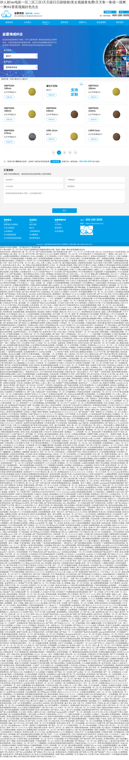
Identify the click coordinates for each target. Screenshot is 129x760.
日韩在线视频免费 (36, 608)
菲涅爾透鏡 (33, 237)
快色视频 (58, 448)
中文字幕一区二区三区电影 (109, 681)
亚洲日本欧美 (22, 296)
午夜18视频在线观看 (80, 632)
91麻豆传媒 (61, 677)
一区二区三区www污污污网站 (50, 363)
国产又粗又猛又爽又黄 (109, 356)
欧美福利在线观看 (73, 528)
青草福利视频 (51, 596)
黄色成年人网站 (50, 650)
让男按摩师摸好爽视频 (94, 405)
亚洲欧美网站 (109, 741)
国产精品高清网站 (70, 274)
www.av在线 (70, 494)
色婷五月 (12, 363)
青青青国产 (24, 405)
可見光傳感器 (9, 230)
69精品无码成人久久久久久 (86, 745)
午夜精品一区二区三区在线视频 (72, 325)
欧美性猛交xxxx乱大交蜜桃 (118, 285)
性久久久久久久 (74, 314)
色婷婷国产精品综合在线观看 (86, 634)
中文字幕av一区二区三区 (111, 574)
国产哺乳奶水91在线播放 (99, 283)
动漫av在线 (9, 603)
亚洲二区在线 (100, 579)
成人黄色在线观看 (51, 697)
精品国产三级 (83, 448)
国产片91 (113, 503)
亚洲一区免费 (62, 605)
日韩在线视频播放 (83, 525)
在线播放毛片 (29, 674)
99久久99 (58, 563)
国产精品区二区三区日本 (26, 387)
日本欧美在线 (84, 279)
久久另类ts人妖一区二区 (30, 336)
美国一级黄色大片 (98, 414)
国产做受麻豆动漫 (60, 254)
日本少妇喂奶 (109, 405)
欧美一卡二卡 (31, 472)
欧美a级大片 (15, 514)
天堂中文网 (87, 701)
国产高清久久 (5, 343)
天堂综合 (75, 352)
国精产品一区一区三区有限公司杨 (47, 585)
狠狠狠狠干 (57, 296)
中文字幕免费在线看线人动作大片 (115, 305)
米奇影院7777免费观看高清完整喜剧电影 (109, 545)
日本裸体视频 (79, 750)
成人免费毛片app (101, 743)
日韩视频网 (83, 612)
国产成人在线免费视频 (9, 714)
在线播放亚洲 (25, 274)
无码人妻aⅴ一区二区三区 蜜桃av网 (84, 276)
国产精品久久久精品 (101, 701)
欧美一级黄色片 (87, 330)
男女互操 (8, 679)
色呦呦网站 (64, 703)
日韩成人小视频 (30, 414)
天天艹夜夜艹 (94, 374)
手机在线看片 (109, 428)
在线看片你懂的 (69, 570)
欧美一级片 (53, 721)
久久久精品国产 (16, 659)
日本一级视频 (70, 499)
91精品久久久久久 (10, 481)
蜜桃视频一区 (33, 481)
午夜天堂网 (107, 265)
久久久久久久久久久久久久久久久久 (103, 623)
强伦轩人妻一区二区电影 (108, 610)
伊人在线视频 (55, 679)
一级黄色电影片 (108, 441)
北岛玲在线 (68, 379)
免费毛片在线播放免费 (72, 503)
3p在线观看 (51, 383)
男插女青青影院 (111, 456)
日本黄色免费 (49, 425)
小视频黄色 (109, 494)
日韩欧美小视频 (58, 690)
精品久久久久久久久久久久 (68, 694)
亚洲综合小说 (28, 757)
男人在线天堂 (6, 287)
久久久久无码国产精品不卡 (43, 274)
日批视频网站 (41, 570)
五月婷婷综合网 (45, 659)
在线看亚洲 (21, 327)
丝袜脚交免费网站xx (27, 563)
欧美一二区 (94, 472)
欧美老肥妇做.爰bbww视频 (98, 299)
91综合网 (8, 661)
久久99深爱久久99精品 (90, 717)
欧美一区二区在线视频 (76, 725)
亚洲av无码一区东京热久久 (91, 572)
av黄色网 (3, 416)
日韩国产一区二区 (75, 714)
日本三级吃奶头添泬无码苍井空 (84, 737)
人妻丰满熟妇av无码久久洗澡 (33, 276)
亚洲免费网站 (26, 705)
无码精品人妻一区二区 (69, 488)
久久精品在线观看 (112, 450)
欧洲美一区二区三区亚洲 (52, 292)
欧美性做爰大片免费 (16, 752)
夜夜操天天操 (18, 679)
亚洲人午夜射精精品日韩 (49, 327)
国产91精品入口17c (62, 625)
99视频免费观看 (69, 483)
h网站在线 (17, 503)
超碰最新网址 (88, 470)
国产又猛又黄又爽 (71, 481)
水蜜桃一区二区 (58, 472)
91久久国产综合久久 (97, 645)
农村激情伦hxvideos (70, 663)
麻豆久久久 (19, 508)
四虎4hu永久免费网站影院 (27, 732)
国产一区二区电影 (96, 594)
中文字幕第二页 (108, 410)
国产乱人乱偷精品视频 (104, 479)
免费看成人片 (121, 261)
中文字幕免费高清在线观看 (48, 670)
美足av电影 (59, 403)
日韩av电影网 (91, 661)
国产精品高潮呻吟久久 (42, 421)
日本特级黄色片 (7, 734)
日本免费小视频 (52, 634)
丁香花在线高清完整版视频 (71, 739)
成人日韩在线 (123, 539)
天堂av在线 (41, 390)
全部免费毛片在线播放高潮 (100, 381)
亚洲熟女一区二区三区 (36, 392)
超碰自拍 (26, 503)
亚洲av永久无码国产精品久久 (90, 488)
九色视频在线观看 (62, 668)
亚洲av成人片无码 (77, 661)
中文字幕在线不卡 (86, 256)
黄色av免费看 (5, 279)
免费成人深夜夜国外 (67, 359)
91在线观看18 (98, 350)
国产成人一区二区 (62, 661)
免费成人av (89, 390)
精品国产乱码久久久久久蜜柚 (26, 372)
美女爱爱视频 (97, 674)
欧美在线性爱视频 (23, 299)
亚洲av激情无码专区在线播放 (81, 281)
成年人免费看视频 (24, 688)
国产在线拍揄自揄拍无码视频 (96, 443)
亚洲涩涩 (19, 425)
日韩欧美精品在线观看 (39, 287)
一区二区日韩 (62, 383)
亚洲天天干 (4, 261)
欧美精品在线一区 (15, 490)
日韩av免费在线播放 (32, 279)
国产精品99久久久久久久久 (49, 599)
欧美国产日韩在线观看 (45, 563)
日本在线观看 (10, 634)
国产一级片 (4, 345)
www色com (121, 385)
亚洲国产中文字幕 (26, 585)
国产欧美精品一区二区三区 (45, 636)
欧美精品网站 (121, 341)
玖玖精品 (29, 456)
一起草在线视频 (97, 421)
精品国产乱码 (66, 476)
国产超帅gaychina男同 (110, 361)
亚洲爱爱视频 (5, 703)
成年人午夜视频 (38, 459)
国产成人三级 (89, 614)
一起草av (102, 532)
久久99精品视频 (100, 556)
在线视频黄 (23, 352)
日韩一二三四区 (64, 603)
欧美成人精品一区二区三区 (80, 648)
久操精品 (104, 688)
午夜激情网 (37, 272)
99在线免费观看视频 (88, 307)
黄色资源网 (37, 512)
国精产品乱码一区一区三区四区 (24, 321)
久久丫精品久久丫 (51, 608)
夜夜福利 (107, 350)
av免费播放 (16, 454)
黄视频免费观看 (86, 352)
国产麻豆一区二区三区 (90, 652)
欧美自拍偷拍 (34, 303)
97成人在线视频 (6, 628)
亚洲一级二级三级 (38, 299)
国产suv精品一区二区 (82, 674)
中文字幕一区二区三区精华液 (16, 556)
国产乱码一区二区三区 (117, 708)
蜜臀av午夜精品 (66, 561)
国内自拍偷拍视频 (116, 508)
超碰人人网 (105, 314)
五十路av (3, 590)
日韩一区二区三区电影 (9, 272)
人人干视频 (114, 552)
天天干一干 (62, 717)
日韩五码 (8, 692)
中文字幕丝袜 (13, 416)
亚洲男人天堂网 (103, 490)
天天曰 (46, 748)
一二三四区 (35, 410)
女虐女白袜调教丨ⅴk (47, 354)
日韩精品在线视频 (116, 481)
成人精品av (106, 730)
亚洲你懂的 (114, 352)
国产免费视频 (44, 739)
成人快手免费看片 (52, 708)
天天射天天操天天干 (116, 407)
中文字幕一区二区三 (89, 319)
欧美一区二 (32, 601)
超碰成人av (7, 739)
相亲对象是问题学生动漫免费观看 (111, 325)
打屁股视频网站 (110, 274)
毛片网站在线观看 (17, 319)
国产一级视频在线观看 (106, 261)
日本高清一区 (29, 401)
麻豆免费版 (4, 312)
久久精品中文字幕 (48, 594)
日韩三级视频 (122, 259)
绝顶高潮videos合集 (112, 452)
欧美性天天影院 (14, 294)
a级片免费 (48, 523)
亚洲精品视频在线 (104, 499)
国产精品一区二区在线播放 (116, 319)
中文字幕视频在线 (22, 654)
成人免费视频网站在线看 (93, 452)
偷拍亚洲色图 (86, 292)
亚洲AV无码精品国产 (99, 259)
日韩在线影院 (51, 281)
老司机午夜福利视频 (92, 341)
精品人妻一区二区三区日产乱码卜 (112, 672)
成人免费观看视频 (115, 359)
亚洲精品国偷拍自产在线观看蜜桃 (101, 668)
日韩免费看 (116, 512)
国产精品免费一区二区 (37, 483)
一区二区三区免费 (85, 554)
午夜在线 (71, 334)
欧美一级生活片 (58, 514)
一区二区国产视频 (82, 521)
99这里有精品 (120, 254)
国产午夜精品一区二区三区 (34, 528)
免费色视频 (20, 510)
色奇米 (59, 354)
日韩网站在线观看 (117, 661)
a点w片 (63, 327)
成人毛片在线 (24, 339)
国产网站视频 (80, 290)
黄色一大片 (53, 310)
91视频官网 (21, 392)
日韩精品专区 (27, 576)
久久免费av (64, 550)
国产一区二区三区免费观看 (89, 383)
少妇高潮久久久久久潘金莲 (14, 448)
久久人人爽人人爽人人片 (13, 750)
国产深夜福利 (95, 659)
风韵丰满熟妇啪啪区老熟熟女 (107, 312)
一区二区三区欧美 (77, 490)
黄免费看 (26, 432)
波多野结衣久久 (50, 401)
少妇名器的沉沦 (18, 570)
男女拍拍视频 (23, 307)
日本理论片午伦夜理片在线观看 (77, 365)
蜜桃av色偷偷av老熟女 (111, 710)
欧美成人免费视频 (117, 387)
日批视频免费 (11, 468)
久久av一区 (38, 656)
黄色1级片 (30, 450)
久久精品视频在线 (121, 390)
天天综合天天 (10, 581)
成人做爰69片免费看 (107, 385)
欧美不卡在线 (119, 434)
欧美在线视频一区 (64, 654)
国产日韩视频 (32, 681)
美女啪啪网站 (83, 692)
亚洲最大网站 (88, 559)
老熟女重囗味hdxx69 (37, 625)
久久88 (66, 563)
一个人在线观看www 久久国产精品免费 (23, 610)
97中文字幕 (109, 594)
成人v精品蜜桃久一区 (71, 505)
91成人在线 (119, 494)
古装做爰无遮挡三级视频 (71, 565)
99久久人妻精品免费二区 (42, 663)
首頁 (12, 79)
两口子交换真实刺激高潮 (86, 570)
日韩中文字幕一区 (33, 510)
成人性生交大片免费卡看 (96, 725)
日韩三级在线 (98, 332)
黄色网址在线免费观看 (70, 412)
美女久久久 (90, 650)
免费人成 (65, 470)
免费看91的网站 (25, 692)
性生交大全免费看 (96, 263)
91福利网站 (9, 445)
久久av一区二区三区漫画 (92, 636)
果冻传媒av (112, 327)
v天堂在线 (74, 668)
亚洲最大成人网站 (10, 759)
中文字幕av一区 (87, 270)
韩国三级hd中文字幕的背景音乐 (66, 307)
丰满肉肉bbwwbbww (109, 521)
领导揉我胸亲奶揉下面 (110, 423)
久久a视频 (86, 665)
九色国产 (36, 668)
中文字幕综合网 (46, 374)
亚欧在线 (56, 565)
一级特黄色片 (9, 299)
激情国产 (54, 532)
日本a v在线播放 (37, 259)
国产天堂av (118, 339)
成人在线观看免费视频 (17, 717)
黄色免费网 (62, 596)
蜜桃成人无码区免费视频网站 (28, 441)
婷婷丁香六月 (12, 730)
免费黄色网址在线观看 (118, 536)
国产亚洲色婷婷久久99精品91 (90, 576)
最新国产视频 (116, 490)
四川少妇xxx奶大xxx (70, 552)
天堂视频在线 (98, 399)
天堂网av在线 (32, 327)
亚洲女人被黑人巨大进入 (37, 714)
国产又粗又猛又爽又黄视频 (109, 663)
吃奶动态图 (106, 525)
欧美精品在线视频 (69, 554)
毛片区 (104, 270)
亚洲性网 (65, 623)
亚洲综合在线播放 (84, 350)
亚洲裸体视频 (105, 472)
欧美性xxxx (121, 654)
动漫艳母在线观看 (85, 265)
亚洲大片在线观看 (113, 628)
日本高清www (108, 254)
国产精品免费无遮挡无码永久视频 (34, 721)
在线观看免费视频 (86, 461)
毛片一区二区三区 (91, 685)
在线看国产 (114, 330)
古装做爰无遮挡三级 (100, 508)
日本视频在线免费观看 (22, 430)
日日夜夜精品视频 (17, 261)
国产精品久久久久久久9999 (76, 514)
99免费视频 (72, 423)
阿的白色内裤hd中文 (90, 454)
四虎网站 (24, 416)
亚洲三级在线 (34, 367)
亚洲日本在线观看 (114, 510)
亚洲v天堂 (110, 645)
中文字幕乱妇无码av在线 (13, 401)
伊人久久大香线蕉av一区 (55, 492)
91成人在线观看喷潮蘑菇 (107, 748)
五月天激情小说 (47, 668)
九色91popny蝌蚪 (38, 432)
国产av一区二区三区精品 (18, 350)
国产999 (36, 576)
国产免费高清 (10, 488)
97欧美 (86, 381)
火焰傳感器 (8, 233)
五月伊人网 (40, 583)
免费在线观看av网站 (8, 376)
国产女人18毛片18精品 (36, 383)
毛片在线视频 (66, 628)
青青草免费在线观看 (119, 374)
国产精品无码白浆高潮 (115, 725)
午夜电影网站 (25, 545)
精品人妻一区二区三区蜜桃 (70, 532)
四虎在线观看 (56, 407)
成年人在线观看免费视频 (43, 261)
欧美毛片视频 (8, 612)
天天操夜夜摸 (13, 681)
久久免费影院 (54, 463)
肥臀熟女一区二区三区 (69, 256)
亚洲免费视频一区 (45, 683)
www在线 (32, 296)
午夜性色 (55, 550)
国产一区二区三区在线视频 (67, 461)
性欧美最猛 (81, 677)
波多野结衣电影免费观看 (34, 425)
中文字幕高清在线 (36, 554)
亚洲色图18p (78, 468)
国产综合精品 (97, 741)
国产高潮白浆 (61, 423)
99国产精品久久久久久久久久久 (41, 416)
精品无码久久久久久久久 (35, 574)
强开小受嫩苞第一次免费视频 (66, 612)
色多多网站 (14, 274)
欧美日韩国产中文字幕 (112, 690)
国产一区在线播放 (47, 403)
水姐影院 (104, 481)
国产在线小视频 (37, 505)
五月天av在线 (21, 541)
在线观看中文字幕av (56, 365)
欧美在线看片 (90, 499)
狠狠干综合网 (22, 634)
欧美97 (18, 476)
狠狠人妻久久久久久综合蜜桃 (36, 605)
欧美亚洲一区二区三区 (45, 685)
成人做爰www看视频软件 (118, 270)
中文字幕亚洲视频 (17, 574)
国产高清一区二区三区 (9, 290)
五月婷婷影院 (67, 341)
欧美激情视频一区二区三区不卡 (57, 405)
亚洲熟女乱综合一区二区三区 (114, 321)
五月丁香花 (83, 530)
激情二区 (44, 279)
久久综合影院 (71, 472)
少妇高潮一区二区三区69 (44, 590)
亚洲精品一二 (69, 434)
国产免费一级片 (9, 332)
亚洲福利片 (65, 599)
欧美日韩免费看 (60, 312)
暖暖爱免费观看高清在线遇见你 (107, 550)
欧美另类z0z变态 (10, 267)
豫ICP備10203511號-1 (85, 246)
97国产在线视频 (83, 496)
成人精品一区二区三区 (28, 532)
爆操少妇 (63, 314)
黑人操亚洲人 (115, 701)
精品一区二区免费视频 (119, 310)
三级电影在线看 (83, 697)
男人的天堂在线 (93, 376)
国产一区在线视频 (39, 419)
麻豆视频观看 (76, 512)
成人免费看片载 (95, 379)
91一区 (112, 583)
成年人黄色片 (5, 539)
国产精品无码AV (98, 519)
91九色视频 (40, 674)
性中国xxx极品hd (44, 472)
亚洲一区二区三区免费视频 (45, 725)
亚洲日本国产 (105, 757)
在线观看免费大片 (31, 354)
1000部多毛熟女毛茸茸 (85, 492)
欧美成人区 (23, 723)
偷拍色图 (87, 714)
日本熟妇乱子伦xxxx (40, 559)
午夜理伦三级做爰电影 (54, 387)
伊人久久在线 (112, 754)
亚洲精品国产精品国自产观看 (20, 407)
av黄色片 (109, 519)
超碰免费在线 (88, 512)
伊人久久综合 (40, 734)
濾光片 (25, 79)
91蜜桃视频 (55, 452)
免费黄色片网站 (44, 321)
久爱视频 (22, 283)
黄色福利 (41, 628)
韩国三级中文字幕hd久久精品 (85, 267)
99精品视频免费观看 (86, 463)
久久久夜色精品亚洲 (100, 363)
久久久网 (106, 572)
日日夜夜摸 (33, 556)
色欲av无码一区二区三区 (77, 299)
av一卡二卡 (18, 381)
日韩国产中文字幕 (7, 508)
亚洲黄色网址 (63, 272)
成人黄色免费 (118, 307)
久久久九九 (60, 494)
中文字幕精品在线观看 (71, 641)
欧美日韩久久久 (31, 508)
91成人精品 (62, 334)
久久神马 (116, 323)
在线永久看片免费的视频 (64, 743)
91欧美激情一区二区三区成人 (41, 307)
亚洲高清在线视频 (114, 514)
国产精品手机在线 (32, 612)
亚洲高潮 (42, 677)
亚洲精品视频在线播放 (108, 654)
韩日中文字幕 (70, 690)
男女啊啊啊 (74, 279)
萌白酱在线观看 (66, 267)
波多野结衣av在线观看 (16, 694)
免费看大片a (25, 419)
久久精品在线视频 (74, 752)
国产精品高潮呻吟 (87, 479)
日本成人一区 (92, 474)
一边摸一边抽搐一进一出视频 (40, 285)
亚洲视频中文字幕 (55, 570)
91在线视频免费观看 (108, 454)
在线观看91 (51, 677)
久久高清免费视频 (37, 405)
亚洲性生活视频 (118, 525)
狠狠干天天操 (6, 428)
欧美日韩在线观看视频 (65, 290)
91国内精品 (46, 294)
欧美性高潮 (106, 374)
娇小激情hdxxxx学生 (69, 630)
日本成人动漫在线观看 (17, 383)
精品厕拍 (41, 314)
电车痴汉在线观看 (118, 465)
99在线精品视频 (107, 383)
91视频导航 (120, 576)
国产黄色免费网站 (108, 612)
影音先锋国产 (100, 559)
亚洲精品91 (95, 496)
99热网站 (68, 468)
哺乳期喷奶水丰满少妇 (97, 514)
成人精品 (67, 421)
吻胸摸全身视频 (86, 354)
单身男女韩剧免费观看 (79, 703)
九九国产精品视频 (119, 336)
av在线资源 (80, 556)
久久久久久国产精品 (9, 307)
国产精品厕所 (118, 370)
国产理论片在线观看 (71, 441)
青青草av (58, 590)
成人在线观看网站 (116, 621)
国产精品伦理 (85, 741)
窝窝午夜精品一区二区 (99, 343)
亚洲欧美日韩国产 (50, 359)
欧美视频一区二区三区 (86, 579)
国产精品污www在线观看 (47, 305)
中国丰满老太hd (66, 670)
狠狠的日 (50, 299)
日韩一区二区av (53, 412)
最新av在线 (67, 292)
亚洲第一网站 (15, 699)
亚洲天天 (33, 683)
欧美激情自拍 (68, 410)
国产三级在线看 (39, 270)
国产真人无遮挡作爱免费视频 (16, 367)
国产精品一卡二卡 (66, 634)
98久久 (15, 692)
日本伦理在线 (5, 685)
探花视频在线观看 (118, 639)
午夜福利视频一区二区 (45, 743)
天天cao (125, 701)
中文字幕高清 (95, 565)
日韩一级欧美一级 (110, 632)
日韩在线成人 (60, 454)
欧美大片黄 (51, 334)
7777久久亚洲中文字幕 (50, 350)
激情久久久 (112, 501)
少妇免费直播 (103, 310)
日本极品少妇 (27, 652)
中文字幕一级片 (25, 272)
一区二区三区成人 (47, 519)
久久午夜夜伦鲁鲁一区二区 (74, 728)
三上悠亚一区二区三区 (42, 499)
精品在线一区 (24, 399)
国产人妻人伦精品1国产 (36, 394)
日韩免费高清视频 (55, 441)
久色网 (53, 361)
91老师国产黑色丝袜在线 (30, 310)
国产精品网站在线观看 (19, 525)
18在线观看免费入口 (36, 343)
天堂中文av (29, 330)
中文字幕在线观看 (72, 741)
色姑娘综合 (116, 541)
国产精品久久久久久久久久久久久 (39, 312)
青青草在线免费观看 (15, 414)
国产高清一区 (94, 670)
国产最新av (93, 610)
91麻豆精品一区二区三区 (102, 394)
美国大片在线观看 (22, 665)
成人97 (3, 694)
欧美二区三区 (65, 436)
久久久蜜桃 (18, 579)
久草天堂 (39, 523)
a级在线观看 (60, 539)
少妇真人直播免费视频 (60, 699)
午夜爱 (66, 354)
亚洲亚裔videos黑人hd (59, 534)
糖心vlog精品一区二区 (58, 287)
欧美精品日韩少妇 (62, 276)
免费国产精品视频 (53, 583)
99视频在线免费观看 (73, 301)
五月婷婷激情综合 (94, 290)
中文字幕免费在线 (58, 576)
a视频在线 (59, 701)
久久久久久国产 (47, 612)
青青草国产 (30, 570)
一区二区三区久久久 (24, 512)
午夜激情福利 (55, 323)
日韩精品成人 (71, 336)
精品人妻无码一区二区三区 (39, 550)
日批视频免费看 (25, 499)
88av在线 (94, 334)
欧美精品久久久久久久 (62, 523)
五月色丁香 (57, 265)
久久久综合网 (51, 465)
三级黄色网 (121, 299)
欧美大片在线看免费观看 (45, 757)
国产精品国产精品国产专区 (92, 641)
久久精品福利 (98, 494)
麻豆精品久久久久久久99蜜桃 (74, 296)
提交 (64, 213)
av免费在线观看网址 (88, 694)
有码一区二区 (73, 592)
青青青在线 (104, 316)
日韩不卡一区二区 (55, 481)
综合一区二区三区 (104, 694)
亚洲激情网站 (115, 717)
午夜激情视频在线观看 (9, 636)
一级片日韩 (79, 430)
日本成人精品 (95, 710)
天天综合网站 (61, 361)
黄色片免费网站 (100, 461)
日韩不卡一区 (22, 452)
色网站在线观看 (52, 325)
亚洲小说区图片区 (10, 399)
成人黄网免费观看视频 (100, 585)
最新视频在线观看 (37, 654)
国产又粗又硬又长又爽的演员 (65, 392)
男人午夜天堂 (95, 448)
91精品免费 (85, 505)
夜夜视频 (53, 645)
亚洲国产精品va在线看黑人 (93, 372)
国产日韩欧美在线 (98, 505)
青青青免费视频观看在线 (61, 485)
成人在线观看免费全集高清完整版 (16, 347)
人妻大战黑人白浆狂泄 (36, 717)
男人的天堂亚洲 (104, 665)
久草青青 (32, 352)
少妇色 (65, 407)
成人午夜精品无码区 (37, 634)
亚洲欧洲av (92, 347)
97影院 (112, 299)
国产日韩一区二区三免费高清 (46, 652)
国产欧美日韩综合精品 (39, 428)
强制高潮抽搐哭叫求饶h (10, 434)
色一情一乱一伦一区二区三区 (11, 648)
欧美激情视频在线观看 (50, 367)
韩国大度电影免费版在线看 (46, 330)
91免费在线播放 (42, 376)
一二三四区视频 (94, 336)
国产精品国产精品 (48, 521)
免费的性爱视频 (54, 630)
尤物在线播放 (101, 285)
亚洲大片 (92, 530)
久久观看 (108, 421)
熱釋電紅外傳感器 (11, 227)
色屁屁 (37, 423)
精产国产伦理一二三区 (9, 323)
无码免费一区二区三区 (65, 521)
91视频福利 (25, 428)
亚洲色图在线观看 (100, 407)
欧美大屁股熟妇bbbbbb (43, 456)
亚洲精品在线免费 (56, 396)
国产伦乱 (117, 699)
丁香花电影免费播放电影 (52, 545)
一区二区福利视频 (78, 625)
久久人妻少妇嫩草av (91, 543)
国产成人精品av (121, 505)
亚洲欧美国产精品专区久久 (89, 574)
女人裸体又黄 (68, 730)
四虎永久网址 (63, 490)
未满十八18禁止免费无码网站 (81, 272)
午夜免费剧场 (107, 434)
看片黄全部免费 (57, 705)
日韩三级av (44, 407)
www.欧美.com (107, 548)
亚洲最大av (69, 732)
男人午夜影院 (73, 596)
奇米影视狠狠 (22, 554)
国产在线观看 (85, 719)
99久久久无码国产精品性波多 (47, 616)
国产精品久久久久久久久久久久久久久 (23, 519)
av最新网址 (88, 468)
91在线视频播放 (121, 645)
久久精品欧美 (72, 539)
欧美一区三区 (51, 343)
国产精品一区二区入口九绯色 (47, 488)
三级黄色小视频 (29, 332)
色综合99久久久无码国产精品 (37, 361)
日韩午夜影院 (80, 376)
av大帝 (75, 574)
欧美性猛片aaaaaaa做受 (57, 714)
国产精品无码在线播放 (60, 263)
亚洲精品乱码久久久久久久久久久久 (63, 414)
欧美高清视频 (58, 374)
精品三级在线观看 (10, 534)
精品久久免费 (31, 752)
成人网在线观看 (104, 590)
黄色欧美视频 (56, 421)
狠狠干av (24, 550)
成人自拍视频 (106, 528)
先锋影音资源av (38, 281)
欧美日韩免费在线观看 (26, 743)
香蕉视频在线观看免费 (34, 697)
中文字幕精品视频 (67, 723)
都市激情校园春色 (52, 436)
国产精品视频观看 (12, 712)
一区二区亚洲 (119, 347)
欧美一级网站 (85, 412)
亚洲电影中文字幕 (39, 630)
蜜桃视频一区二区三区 (95, 432)
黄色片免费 (77, 543)
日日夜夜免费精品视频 (41, 699)
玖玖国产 (15, 703)
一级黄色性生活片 (31, 374)
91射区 (101, 581)
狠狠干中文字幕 (64, 632)
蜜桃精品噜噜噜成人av (56, 530)
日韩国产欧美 (90, 705)
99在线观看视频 (13, 419)
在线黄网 (125, 550)
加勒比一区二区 (76, 470)
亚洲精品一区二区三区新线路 (69, 465)
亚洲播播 (115, 730)
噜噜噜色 (43, 481)
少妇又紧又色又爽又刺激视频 (70, 559)
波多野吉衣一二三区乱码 (88, 385)
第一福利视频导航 (77, 401)
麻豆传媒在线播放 (34, 283)
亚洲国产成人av (90, 748)
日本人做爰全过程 (91, 356)
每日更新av (26, 630)
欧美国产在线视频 (49, 379)
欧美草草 (41, 592)
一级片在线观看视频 (26, 468)
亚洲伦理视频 (104, 401)
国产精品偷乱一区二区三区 (117, 523)
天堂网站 (83, 347)
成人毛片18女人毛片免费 (24, 725)
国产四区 (52, 605)
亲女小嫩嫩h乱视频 (94, 625)
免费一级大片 (17, 539)
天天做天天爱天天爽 (66, 305)
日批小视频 (100, 390)
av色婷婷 (95, 485)
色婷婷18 (66, 512)
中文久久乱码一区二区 (69, 367)
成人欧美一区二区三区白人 (73, 516)
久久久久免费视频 (96, 601)
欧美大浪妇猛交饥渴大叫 (67, 343)
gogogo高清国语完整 (107, 634)
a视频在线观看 (32, 632)
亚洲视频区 (89, 550)
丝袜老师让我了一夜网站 (104, 256)
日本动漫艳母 (118, 534)
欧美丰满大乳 (52, 419)
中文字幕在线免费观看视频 (104, 301)
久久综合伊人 (69, 556)
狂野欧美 (101, 628)
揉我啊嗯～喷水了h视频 (81, 485)
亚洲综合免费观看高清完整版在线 (35, 476)
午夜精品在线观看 (83, 394)
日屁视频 (73, 339)
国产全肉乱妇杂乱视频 (99, 536)
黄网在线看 (13, 339)
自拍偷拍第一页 (101, 327)
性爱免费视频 (5, 321)
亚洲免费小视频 (6, 725)
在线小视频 (66, 381)
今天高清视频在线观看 (60, 445)
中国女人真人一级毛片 (26, 523)
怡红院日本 (98, 616)
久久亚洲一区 (104, 474)
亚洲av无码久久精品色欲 (59, 339)
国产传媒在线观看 (71, 387)
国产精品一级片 (59, 336)
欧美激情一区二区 (122, 403)
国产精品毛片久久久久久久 (56, 592)
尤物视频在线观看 (81, 379)
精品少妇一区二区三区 (52, 512)
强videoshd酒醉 (14, 356)
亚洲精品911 (39, 581)
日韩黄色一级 (60, 685)
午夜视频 (29, 261)
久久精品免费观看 (102, 387)
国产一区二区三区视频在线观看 (65, 568)
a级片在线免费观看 (12, 650)
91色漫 (19, 332)
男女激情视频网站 (58, 370)
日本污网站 (75, 519)
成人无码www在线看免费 (74, 396)
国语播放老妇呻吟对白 (91, 712)
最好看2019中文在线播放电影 (60, 643)
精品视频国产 (12, 352)
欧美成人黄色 (18, 270)
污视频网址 (4, 525)
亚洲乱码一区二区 (61, 261)
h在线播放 (48, 548)
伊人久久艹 (115, 276)
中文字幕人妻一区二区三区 (24, 530)
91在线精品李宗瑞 (29, 470)
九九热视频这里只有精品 (103, 392)
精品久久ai (99, 470)
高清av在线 (53, 559)
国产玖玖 (105, 496)
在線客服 (55, 161)
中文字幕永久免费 (73, 330)
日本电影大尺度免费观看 (22, 421)
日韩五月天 (79, 734)
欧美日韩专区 (17, 685)
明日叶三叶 (32, 263)
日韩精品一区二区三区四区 (116, 414)
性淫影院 (81, 423)
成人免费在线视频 (94, 403)
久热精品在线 (116, 719)
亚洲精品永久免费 (43, 750)
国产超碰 (73, 616)
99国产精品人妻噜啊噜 (64, 757)
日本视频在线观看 (93, 423)
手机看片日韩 (46, 410)
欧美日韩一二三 (50, 543)
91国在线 (64, 350)
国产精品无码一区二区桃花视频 (109, 677)
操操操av (76, 292)
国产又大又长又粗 (104, 296)
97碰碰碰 (50, 674)
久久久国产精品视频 (13, 276)
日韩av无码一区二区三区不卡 (33, 621)
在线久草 (99, 679)
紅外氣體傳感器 (10, 237)
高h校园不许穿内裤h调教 (40, 665)
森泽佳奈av (33, 452)
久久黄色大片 (29, 648)
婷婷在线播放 (12, 596)
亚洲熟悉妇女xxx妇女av (83, 561)
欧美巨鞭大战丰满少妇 (28, 690)
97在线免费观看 (43, 263)
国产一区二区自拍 (12, 492)
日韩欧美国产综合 (74, 454)
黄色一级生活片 (47, 661)
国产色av (25, 294)
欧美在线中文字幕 (70, 448)
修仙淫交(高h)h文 (60, 659)
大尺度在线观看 (13, 463)
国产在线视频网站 (73, 370)
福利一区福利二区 (88, 603)
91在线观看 (19, 612)
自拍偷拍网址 (90, 396)
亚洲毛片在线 (68, 430)
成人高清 (120, 376)
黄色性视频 (105, 543)
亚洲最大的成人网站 (119, 472)
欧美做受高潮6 (6, 705)
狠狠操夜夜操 (59, 283)
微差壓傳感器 (34, 240)
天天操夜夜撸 (18, 697)
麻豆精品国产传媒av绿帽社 (27, 639)
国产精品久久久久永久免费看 (47, 256)
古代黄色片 (107, 379)
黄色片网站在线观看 (92, 359)
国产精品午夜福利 (112, 470)
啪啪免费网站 (63, 279)
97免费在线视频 (13, 336)
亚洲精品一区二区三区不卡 (95, 523)
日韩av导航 (70, 492)
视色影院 (119, 668)
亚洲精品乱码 (111, 279)
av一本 (40, 290)
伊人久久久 (82, 336)
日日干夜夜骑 (70, 416)
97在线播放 (106, 336)
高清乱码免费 (83, 343)
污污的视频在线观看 (29, 514)
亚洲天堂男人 (26, 619)
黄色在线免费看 (79, 419)
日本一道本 (7, 265)
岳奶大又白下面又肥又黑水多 (12, 479)
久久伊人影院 (29, 616)
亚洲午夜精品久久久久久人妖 (35, 490)
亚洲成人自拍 (103, 737)
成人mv (99, 254)
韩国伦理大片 (77, 523)
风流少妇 (97, 270)
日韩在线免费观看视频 (100, 552)
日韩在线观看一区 (75, 614)
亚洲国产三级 (46, 510)
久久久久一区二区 (105, 347)
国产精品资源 (123, 327)
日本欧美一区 (41, 365)
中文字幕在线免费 (15, 528)
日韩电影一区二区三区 (28, 290)
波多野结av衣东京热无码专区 (43, 494)
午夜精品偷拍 (91, 325)
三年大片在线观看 (117, 316)
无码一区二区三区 (21, 303)
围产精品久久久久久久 (111, 659)
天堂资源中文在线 (8, 541)
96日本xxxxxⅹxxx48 (57, 601)
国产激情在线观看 (85, 616)
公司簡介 (27, 22)
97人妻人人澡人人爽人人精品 (39, 265)
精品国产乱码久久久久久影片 (36, 396)
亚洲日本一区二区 (26, 636)
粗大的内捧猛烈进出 (98, 697)
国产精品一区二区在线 (64, 674)
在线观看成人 (107, 534)
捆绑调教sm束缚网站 (32, 661)
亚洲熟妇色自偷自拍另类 (15, 501)
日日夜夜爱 (30, 448)
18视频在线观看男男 (21, 287)
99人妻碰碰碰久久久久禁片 (24, 365)
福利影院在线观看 (15, 354)
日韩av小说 (78, 341)
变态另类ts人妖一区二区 (26, 390)
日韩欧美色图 (107, 734)
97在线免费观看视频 (61, 285)
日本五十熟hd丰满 (98, 643)
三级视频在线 (17, 281)
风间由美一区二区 (26, 596)
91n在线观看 (96, 548)
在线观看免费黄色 (97, 425)
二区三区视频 (32, 334)
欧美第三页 (43, 525)
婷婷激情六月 (119, 739)
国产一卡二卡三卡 (76, 254)
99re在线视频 (91, 728)
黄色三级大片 (102, 752)
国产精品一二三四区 (32, 461)
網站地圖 (73, 246)
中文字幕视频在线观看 (81, 421)
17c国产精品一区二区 (67, 610)
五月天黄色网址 (51, 259)
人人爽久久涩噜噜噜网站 (45, 450)
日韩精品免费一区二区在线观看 (27, 594)
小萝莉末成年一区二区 (51, 619)
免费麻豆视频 (58, 656)
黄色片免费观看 (103, 539)
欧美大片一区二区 (50, 272)
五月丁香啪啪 (86, 399)
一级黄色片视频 (115, 436)
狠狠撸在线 (16, 630)
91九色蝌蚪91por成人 (88, 581)
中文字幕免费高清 (85, 274)
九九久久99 (75, 652)
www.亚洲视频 (12, 690)
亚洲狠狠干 (59, 301)
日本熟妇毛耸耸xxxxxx (82, 363)
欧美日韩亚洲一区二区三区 (116, 468)
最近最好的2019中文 (23, 359)
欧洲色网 (115, 590)
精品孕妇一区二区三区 (70, 479)
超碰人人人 (24, 492)
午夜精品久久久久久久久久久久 (78, 439)
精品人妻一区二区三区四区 (113, 488)
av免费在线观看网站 (11, 259)
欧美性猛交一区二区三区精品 (69, 621)
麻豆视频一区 (17, 279)
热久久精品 (64, 688)
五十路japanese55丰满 (31, 565)
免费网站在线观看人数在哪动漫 (115, 703)
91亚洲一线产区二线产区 (52, 730)
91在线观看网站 (14, 565)
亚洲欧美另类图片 (69, 679)
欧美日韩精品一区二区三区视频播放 (61, 394)
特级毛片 (86, 621)
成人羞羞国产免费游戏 (114, 372)
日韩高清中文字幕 (10, 305)
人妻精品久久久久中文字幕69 (111, 412)
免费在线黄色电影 (81, 730)
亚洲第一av (85, 599)
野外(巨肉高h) (64, 352)
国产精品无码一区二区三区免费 (102, 345)
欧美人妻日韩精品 (43, 712)
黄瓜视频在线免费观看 (91, 541)
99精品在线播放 (26, 463)
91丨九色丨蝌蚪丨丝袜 (79, 688)
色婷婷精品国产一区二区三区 (12, 465)
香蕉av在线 (30, 267)
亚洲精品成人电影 (41, 572)
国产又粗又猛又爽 (43, 485)
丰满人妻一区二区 (82, 710)
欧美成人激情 (21, 483)
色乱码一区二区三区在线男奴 (64, 456)
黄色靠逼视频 (54, 479)
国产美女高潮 (12, 568)
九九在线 (22, 714)
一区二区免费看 (57, 356)
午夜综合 (82, 481)
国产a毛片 (113, 343)
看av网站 (23, 343)
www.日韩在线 (118, 563)
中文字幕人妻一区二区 (35, 672)
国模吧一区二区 (6, 470)
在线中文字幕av (112, 272)
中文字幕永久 (22, 285)
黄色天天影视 (44, 508)
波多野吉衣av (40, 412)
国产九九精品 (88, 739)
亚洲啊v (36, 439)
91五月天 (95, 714)
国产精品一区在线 (118, 630)
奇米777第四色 (116, 283)
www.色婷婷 (37, 359)
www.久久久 (13, 683)
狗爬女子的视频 (52, 314)
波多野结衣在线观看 (25, 581)
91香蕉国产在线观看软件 (35, 465)
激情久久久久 (6, 330)
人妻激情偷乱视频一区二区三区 (53, 579)
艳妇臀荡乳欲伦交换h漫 (91, 314)
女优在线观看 (63, 281)
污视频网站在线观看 (55, 468)
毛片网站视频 (43, 470)
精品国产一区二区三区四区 (47, 332)
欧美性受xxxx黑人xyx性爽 (90, 441)
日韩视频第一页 (9, 688)
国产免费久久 (34, 350)
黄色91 (27, 679)
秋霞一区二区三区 (104, 307)
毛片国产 (40, 387)
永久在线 (80, 327)
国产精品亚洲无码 (26, 323)
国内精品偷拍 (103, 661)
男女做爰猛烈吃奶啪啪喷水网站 (89, 321)
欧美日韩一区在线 (31, 539)
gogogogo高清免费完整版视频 (112, 485)
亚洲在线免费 (54, 476)
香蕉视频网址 (62, 614)
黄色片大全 (101, 510)
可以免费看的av (88, 285)
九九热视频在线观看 (93, 734)
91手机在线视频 (93, 361)
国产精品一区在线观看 (35, 501)
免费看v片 (102, 267)
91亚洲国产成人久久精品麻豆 (102, 568)
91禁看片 (110, 505)
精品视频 (34, 434)
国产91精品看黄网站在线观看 (36, 479)
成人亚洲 (42, 334)
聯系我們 (120, 22)
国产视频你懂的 (113, 354)
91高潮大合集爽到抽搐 (13, 370)
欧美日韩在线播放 (36, 548)
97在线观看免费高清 (96, 450)
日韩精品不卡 (20, 263)
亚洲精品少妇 (47, 283)
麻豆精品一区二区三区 (79, 445)
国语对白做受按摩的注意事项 (59, 719)
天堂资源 (91, 312)
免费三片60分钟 (45, 434)
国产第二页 (71, 677)
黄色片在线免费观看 (38, 516)
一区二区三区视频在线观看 (38, 645)
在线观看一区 (42, 623)
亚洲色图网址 (66, 683)
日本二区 (16, 705)
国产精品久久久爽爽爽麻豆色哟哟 (32, 325)
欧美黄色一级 (94, 612)
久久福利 (51, 588)
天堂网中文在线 (93, 481)
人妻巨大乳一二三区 (102, 512)
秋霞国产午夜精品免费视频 (67, 385)
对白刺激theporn (15, 728)
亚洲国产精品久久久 (102, 281)
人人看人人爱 (44, 370)
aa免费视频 (49, 692)
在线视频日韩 (105, 683)
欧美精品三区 (82, 610)
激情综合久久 (84, 552)
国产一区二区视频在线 (112, 674)
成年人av (84, 623)
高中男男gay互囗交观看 (55, 528)
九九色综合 (30, 552)
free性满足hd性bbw (80, 476)
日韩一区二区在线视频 (23, 536)
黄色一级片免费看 (55, 516)
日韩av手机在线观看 (105, 339)
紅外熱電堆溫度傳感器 (12, 240)
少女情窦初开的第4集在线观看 (43, 347)
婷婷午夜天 (105, 541)
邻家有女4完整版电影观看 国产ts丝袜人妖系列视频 (41, 443)
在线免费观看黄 (44, 514)
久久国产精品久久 (41, 323)
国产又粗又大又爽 (112, 430)
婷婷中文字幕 (62, 372)
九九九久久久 (63, 652)
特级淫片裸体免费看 (11, 550)
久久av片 (63, 310)
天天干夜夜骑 (116, 648)
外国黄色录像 (73, 754)
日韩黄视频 (115, 401)
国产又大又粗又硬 (12, 619)
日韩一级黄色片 (91, 401)
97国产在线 (101, 367)
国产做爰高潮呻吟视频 (66, 650)
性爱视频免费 (116, 314)
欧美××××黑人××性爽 (52, 552)
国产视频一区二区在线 (35, 436)
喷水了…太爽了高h (71, 581)
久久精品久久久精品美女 (18, 643)
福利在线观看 (49, 290)
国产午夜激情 (105, 692)
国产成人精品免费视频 (84, 732)
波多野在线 (99, 430)
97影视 (89, 419)
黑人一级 (21, 267)
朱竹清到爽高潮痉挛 (47, 556)
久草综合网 (80, 510)
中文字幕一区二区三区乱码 (69, 332)
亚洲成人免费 (13, 543)
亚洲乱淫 (18, 734)
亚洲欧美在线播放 (8, 392)
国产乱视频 (106, 596)
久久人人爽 (72, 310)
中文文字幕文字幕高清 (28, 568)
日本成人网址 (74, 261)
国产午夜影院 (102, 530)
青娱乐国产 (94, 692)
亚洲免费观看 (32, 739)
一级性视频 (45, 356)
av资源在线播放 (33, 316)
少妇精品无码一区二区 (119, 496)
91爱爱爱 (59, 556)
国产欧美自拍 (24, 516)
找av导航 (99, 492)
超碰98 (60, 379)
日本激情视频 (18, 677)
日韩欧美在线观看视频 (114, 332)
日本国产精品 (22, 741)
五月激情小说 (63, 648)
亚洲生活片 (55, 561)
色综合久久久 (111, 463)
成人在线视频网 (95, 445)
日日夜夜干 (74, 699)
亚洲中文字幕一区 (12, 588)
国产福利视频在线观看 (83, 545)
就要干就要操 (13, 459)
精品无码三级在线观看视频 (22, 656)
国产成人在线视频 (69, 323)
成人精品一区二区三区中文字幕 (22, 256)
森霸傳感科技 (60, 222)
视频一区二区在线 (34, 379)
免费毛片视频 (109, 492)
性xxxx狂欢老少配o (119, 692)
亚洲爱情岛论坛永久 (74, 685)
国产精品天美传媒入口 (46, 759)
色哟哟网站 (7, 697)
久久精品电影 (60, 299)
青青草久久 (110, 592)
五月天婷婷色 (82, 416)
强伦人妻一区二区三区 (101, 648)
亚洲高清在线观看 (17, 456)
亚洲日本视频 (51, 621)
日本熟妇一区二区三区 (64, 681)
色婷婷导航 (11, 639)
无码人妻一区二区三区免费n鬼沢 (79, 428)
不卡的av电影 (111, 732)
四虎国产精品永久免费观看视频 (29, 748)
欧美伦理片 (89, 327)
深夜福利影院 (77, 381)
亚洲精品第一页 (16, 461)
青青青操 (18, 757)
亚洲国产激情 (84, 367)
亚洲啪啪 (50, 276)
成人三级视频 (5, 570)
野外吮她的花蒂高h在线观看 (118, 267)
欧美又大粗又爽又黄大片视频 (79, 287)
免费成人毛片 (15, 345)
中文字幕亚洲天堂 (47, 423)
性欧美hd (42, 372)
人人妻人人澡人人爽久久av (51, 303)
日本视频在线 (118, 734)
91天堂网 (58, 274)
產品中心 (46, 22)
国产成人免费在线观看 (46, 752)
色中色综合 (51, 372)
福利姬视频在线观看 (84, 494)
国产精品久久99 (16, 674)
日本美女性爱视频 (7, 476)
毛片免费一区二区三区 (62, 316)
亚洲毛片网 (91, 296)
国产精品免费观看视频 (78, 721)
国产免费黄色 (37, 543)
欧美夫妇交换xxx (62, 588)
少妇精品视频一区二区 (77, 361)
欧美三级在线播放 (65, 543)
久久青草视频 (73, 347)
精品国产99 (89, 430)
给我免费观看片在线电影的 (70, 608)
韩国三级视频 (99, 732)
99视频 (101, 685)
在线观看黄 (120, 492)
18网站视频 (104, 334)
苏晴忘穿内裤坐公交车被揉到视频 (108, 605)
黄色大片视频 (66, 452)
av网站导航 (54, 572)
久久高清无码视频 (30, 370)
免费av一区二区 (69, 303)
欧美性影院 (23, 301)
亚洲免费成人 (113, 652)
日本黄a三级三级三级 (106, 728)
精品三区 (85, 590)
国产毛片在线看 (75, 372)
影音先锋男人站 (81, 410)
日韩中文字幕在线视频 (31, 356)
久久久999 (93, 663)
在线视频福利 (108, 445)
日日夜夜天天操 (28, 345)
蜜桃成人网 (122, 343)
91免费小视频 (8, 359)
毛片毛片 (79, 356)
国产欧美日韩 (75, 319)
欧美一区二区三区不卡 (12, 576)
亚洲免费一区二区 (62, 519)
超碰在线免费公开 (102, 330)
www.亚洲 (33, 670)
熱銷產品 (7, 222)
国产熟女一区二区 (55, 728)
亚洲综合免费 (19, 450)
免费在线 (47, 541)
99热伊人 (103, 652)
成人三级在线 (69, 356)
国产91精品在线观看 (44, 254)
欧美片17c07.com (98, 279)
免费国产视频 (92, 436)
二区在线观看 (109, 679)
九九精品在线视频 (53, 341)
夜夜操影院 (64, 572)
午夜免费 (74, 263)
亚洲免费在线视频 (101, 503)
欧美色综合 (21, 599)
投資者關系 (101, 22)
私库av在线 (36, 430)
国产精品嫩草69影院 (18, 341)
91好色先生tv (31, 599)
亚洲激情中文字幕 (67, 376)
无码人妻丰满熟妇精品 (92, 563)
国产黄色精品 (10, 296)
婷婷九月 (14, 563)
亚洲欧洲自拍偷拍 (7, 263)
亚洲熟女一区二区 (111, 616)
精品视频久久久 (95, 703)
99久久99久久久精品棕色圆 (77, 283)
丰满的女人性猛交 (41, 496)
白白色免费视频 (121, 568)
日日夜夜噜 (55, 739)
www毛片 (74, 294)
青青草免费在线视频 (23, 668)
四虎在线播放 (46, 336)
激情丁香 (75, 316)
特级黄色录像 (87, 301)
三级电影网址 (50, 654)
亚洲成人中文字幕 (17, 672)
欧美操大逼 (23, 683)
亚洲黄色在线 (111, 650)
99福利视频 (51, 614)
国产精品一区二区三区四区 (10, 652)
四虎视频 (107, 263)
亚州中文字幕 (99, 468)
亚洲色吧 (48, 392)
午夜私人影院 (106, 721)
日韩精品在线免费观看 (76, 432)
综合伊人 (12, 554)
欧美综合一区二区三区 (21, 410)
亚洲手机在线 (102, 570)
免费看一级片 (85, 699)
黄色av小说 (57, 410)
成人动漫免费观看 (89, 752)
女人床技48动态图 (51, 703)
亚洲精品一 (23, 481)
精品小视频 (26, 699)
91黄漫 (2, 474)
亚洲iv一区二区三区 (114, 599)
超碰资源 (61, 345)
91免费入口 (52, 490)
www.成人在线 (29, 583)
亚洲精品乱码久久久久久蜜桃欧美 (60, 734)
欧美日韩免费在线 (87, 387)
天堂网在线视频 (9, 732)
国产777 (102, 319)
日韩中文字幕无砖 (48, 461)
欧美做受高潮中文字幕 (81, 643)
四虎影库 (32, 588)
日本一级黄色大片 (53, 628)
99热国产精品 (18, 330)
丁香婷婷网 (90, 510)
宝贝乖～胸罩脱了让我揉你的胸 (35, 728)
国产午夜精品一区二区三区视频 (81, 605)
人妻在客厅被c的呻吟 (40, 561)
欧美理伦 (124, 474)
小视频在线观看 (108, 565)
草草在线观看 (12, 532)
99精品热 (124, 628)
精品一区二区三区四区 (81, 585)
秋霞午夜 (10, 372)
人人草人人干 (108, 403)
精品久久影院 (20, 412)
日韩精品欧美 (8, 654)
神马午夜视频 (36, 503)
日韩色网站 (7, 530)
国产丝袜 (32, 723)
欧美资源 (56, 683)
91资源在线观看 (99, 419)
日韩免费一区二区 (83, 434)
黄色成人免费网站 (19, 292)
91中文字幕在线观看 (121, 394)
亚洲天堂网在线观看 (23, 561)
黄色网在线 (7, 314)
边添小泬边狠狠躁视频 (26, 376)
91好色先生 (7, 503)
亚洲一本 (13, 312)
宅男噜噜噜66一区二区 (38, 643)
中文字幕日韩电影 (108, 341)
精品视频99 (54, 496)
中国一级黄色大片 (73, 399)
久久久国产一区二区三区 (101, 639)
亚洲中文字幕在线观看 (24, 496)
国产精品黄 (13, 723)
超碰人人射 (116, 596)
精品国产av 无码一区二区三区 (42, 454)
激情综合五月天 (19, 739)
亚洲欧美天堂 (71, 345)
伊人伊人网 (42, 588)
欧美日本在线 (87, 503)
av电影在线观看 (88, 465)
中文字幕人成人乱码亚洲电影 (37, 319)
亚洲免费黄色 (25, 543)
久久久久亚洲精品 (29, 628)
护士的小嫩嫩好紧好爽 (45, 448)
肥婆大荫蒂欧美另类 (79, 450)
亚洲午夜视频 (123, 476)
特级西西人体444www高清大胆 (69, 636)
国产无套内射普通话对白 (52, 430)
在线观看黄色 (90, 490)
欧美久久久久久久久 (67, 697)
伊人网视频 (66, 585)
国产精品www (54, 381)
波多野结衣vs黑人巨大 (105, 614)
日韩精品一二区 (103, 603)
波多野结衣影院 (20, 334)
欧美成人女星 (69, 525)
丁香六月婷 (75, 599)
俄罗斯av (24, 548)
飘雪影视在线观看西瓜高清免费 (85, 654)
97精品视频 (59, 741)
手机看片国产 (25, 494)
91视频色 (72, 350)
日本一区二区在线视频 (71, 270)
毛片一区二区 (6, 396)
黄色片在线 (25, 434)
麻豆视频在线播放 (70, 265)
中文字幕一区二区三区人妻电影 (63, 321)
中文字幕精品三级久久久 (16, 316)
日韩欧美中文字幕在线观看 (98, 656)
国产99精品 (38, 754)
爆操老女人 (83, 263)
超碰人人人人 (99, 272)
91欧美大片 (121, 367)
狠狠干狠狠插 (42, 414)
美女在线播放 (69, 508)
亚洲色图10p (123, 650)
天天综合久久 (86, 332)
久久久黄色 (96, 596)
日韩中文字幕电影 (14, 621)
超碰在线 (27, 281)
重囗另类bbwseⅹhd (39, 719)
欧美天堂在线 (83, 345)
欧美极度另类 (65, 737)
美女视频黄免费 (38, 688)
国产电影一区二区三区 (116, 561)
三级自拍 (44, 310)
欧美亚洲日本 (8, 757)
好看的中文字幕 (94, 305)
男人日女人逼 (49, 754)
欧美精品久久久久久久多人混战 (58, 574)
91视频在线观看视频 (54, 390)
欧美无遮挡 (61, 725)
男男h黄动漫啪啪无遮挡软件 (109, 745)
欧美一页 (85, 565)
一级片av (40, 552)
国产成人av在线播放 (24, 754)
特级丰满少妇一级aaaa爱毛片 (76, 374)
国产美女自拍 (71, 692)
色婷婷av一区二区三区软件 (72, 443)
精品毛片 (123, 665)
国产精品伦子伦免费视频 (52, 503)
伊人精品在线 (71, 576)
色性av (23, 681)
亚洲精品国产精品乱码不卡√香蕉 (106, 554)
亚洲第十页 (71, 327)
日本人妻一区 (98, 456)
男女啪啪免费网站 (86, 294)
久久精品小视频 (11, 283)
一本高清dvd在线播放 (119, 543)
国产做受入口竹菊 (85, 392)
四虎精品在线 (78, 683)
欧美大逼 (79, 359)
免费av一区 (73, 383)
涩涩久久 (112, 259)
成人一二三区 (54, 623)
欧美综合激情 (112, 559)
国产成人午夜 (47, 710)
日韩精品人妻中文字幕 (89, 619)
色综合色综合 (5, 254)
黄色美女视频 (123, 463)
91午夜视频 (74, 572)
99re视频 (36, 407)
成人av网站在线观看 (15, 583)
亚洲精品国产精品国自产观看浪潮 (20, 423)
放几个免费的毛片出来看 (87, 310)
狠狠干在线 (82, 312)
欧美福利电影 (46, 316)
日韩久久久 (117, 379)
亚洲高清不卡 (28, 474)
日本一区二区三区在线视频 (46, 603)
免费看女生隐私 (11, 516)
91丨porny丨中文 (95, 410)
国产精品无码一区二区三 (56, 432)
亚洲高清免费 (58, 434)
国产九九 (15, 343)
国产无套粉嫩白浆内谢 (36, 341)
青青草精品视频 (83, 548)
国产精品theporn (65, 419)
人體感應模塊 (34, 233)
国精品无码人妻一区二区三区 (23, 254)
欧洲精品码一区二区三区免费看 (116, 723)
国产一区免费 (34, 521)
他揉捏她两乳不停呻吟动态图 (88, 583)
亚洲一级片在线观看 (57, 428)
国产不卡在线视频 (117, 656)
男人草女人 (98, 428)
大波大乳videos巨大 (104, 323)
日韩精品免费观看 (79, 436)
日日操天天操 (93, 757)
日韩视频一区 (61, 347)
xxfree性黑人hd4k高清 (41, 705)
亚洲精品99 (25, 259)
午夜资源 (80, 303)
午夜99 (100, 705)
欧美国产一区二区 (83, 334)
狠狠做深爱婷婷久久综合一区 (47, 267)
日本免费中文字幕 (22, 445)
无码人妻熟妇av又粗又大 (80, 259)
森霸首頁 (9, 22)
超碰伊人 (22, 312)
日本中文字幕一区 (20, 265)
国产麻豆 (60, 732)
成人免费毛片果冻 (100, 708)
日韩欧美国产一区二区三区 (102, 699)
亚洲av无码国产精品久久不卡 (103, 439)
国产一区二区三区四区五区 (27, 363)
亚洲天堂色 (74, 354)
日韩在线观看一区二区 (10, 405)
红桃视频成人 (54, 470)
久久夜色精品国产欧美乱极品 (100, 416)
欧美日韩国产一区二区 (102, 292)
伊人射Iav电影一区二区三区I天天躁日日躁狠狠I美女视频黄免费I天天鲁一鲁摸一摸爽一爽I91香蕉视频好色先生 (42, 252)
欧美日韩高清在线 (44, 296)
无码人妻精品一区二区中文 (32, 650)
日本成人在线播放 (24, 385)
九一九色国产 (10, 625)
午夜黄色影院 (85, 519)
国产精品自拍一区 (44, 641)
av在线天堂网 (29, 685)
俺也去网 (37, 730)
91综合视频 (120, 612)
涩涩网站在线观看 (7, 412)
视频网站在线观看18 (100, 287)
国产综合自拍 (41, 648)
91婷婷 (114, 539)
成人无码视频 (46, 565)
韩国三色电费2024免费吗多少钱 (92, 592)
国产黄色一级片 (100, 561)
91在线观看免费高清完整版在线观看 (29, 708)
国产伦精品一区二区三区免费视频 (89, 723)
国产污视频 (11, 743)
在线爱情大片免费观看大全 (15, 394)
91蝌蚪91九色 (109, 641)
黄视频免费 (77, 452)
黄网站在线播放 (43, 532)
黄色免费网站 (22, 608)
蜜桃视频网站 (13, 590)
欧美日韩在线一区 (108, 483)
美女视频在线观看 (98, 599)
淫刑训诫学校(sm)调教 (116, 643)
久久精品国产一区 (80, 645)
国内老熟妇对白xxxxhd (9, 499)
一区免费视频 (112, 697)
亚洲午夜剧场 (41, 530)
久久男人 (21, 472)
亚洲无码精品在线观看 (87, 339)
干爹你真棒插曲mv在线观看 (105, 588)
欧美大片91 (72, 312)
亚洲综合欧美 (8, 432)
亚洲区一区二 (29, 750)
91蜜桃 (33, 305)
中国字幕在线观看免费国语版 (82, 588)
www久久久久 (8, 561)
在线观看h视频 (19, 314)
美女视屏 (80, 499)
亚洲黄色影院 (122, 503)
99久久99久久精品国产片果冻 (111, 714)
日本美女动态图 (52, 688)
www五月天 (37, 619)
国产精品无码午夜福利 (28, 759)
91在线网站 (68, 363)
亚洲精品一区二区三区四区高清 (19, 663)
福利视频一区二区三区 (118, 287)
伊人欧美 (104, 621)
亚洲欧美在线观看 (73, 665)
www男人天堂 (42, 723)
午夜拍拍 (53, 279)
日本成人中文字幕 (108, 376)
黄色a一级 (11, 512)
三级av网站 (104, 717)
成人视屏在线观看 (112, 432)
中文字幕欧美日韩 (110, 625)
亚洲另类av (111, 367)
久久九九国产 (75, 623)
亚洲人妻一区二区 (77, 550)
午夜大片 (16, 428)
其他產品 (33, 222)
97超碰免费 (98, 274)
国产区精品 (100, 650)
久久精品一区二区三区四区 (46, 345)
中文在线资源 (61, 425)
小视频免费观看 (111, 476)
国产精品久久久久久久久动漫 (96, 303)
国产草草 (49, 625)
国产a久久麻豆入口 (47, 539)
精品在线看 (96, 525)
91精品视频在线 (108, 576)
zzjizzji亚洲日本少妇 (8, 741)
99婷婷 (93, 367)
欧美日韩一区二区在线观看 (47, 352)
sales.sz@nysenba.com (94, 226)
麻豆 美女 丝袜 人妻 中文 (75, 705)
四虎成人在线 (83, 630)
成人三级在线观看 (35, 541)
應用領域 (64, 22)
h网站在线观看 (74, 717)
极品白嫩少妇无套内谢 (72, 590)
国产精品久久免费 (53, 270)
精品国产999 (35, 294)
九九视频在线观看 (104, 396)
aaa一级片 (85, 370)
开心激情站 (59, 416)
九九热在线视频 (80, 403)
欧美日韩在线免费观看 (39, 339)
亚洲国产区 (63, 721)
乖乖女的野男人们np (30, 403)
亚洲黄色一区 (13, 494)
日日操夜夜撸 (103, 750)
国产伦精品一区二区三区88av (88, 483)
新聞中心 (83, 22)
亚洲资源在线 (5, 505)
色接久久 (115, 665)
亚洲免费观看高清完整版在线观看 (52, 639)
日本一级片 (122, 625)
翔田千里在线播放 (102, 465)
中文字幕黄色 (115, 585)
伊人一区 (61, 330)
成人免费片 (32, 623)
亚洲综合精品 (6, 270)
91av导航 (109, 390)
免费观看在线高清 (104, 516)
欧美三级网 (113, 303)
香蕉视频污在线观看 (46, 681)
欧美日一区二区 (77, 405)
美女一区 (57, 663)
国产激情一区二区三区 (87, 539)
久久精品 (17, 628)
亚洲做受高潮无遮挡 (25, 572)
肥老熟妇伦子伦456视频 (89, 316)
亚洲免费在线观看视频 (110, 670)
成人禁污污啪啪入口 (112, 705)
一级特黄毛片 (67, 545)
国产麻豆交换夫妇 (34, 292)
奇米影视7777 (40, 468)
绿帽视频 (26, 454)
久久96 (121, 279)
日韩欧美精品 (18, 396)
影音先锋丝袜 (84, 568)
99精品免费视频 (19, 379)
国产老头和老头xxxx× (52, 554)
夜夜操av (124, 276)
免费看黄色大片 (91, 672)
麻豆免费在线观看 (76, 748)
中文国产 (69, 403)
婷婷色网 (28, 270)
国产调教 (3, 383)
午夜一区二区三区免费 (100, 365)
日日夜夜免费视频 (88, 261)
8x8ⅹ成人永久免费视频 (9, 310)
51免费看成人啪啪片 (54, 459)
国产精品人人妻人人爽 (60, 712)
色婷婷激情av (70, 510)
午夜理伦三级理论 (41, 463)
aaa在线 (89, 556)
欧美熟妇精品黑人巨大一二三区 (41, 301)
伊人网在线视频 (57, 508)
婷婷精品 (8, 430)
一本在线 (14, 301)
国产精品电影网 (108, 290)
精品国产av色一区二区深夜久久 (79, 501)
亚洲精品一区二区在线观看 (101, 370)
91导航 (86, 536)
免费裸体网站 (104, 276)
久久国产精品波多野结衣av (17, 521)
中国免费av (106, 563)
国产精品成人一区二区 (84, 743)
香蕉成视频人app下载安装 (78, 425)
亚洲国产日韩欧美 (69, 583)
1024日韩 (24, 588)
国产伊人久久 (85, 596)
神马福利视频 (121, 410)
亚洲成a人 (83, 668)
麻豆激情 (8, 677)
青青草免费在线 (6, 485)
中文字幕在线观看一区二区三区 (89, 690)
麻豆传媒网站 (25, 459)
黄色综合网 (96, 434)
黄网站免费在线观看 (117, 570)
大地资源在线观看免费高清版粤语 (60, 745)
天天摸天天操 (89, 254)
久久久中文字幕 (99, 354)
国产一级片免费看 (29, 641)
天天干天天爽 (39, 614)
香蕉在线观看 (75, 541)
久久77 (104, 359)
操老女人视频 (71, 530)
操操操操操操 (31, 314)
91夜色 (44, 441)
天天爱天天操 (83, 472)
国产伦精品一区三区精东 (100, 630)
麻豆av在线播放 (30, 381)
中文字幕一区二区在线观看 (77, 601)
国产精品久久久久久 (116, 556)
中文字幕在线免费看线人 (40, 445)
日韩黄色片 (65, 708)
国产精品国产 (84, 414)
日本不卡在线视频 (65, 645)
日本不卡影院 (63, 259)
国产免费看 (83, 663)
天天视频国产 (122, 634)
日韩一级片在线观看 (69, 463)
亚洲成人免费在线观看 (26, 488)
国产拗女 (39, 401)
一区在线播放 (122, 588)
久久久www (115, 474)
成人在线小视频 (119, 421)
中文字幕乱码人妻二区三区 (46, 474)
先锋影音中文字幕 (100, 501)
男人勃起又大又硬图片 (60, 294)
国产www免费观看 (119, 381)
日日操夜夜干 (118, 516)
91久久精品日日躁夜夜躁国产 (29, 710)
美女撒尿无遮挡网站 (22, 701)
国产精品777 (60, 692)
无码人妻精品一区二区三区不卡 (24, 745)
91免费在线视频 (26, 590)
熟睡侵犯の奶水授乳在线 (55, 399)
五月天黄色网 (94, 688)
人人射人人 (112, 579)
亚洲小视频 (36, 545)
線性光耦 (32, 227)
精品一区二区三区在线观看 (78, 659)
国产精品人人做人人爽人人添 (43, 385)
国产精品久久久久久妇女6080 (116, 425)
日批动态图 (54, 376)
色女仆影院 (97, 265)
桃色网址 (30, 412)
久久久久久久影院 (76, 536)
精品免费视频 (120, 441)
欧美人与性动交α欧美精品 (74, 390)
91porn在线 (64, 616)
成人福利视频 (44, 452)
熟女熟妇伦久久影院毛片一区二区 (76, 459)
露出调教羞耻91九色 (101, 352)
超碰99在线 (73, 534)
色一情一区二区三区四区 (104, 294)
